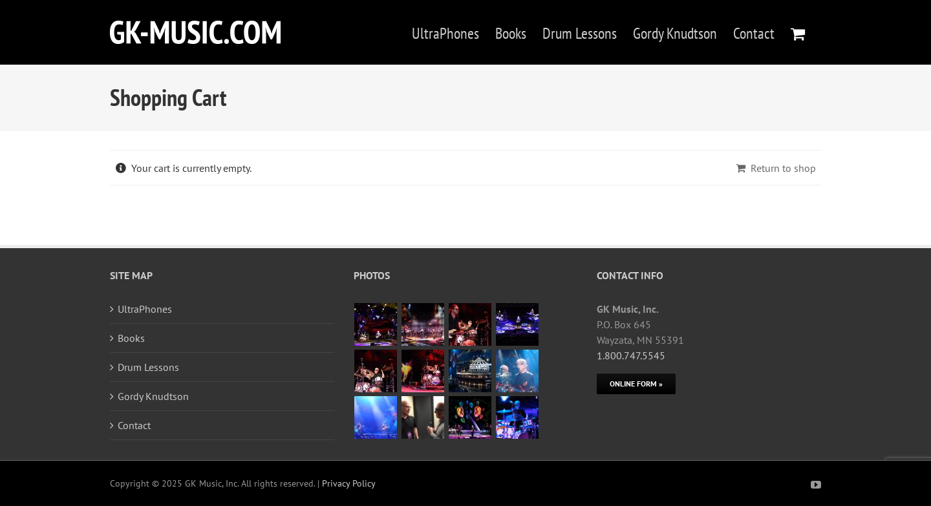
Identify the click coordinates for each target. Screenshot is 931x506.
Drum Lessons (148, 367)
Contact (134, 425)
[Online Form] (636, 384)
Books (131, 338)
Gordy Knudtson (153, 396)
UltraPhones (145, 308)
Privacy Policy (349, 483)
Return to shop (783, 168)
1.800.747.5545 (631, 355)
